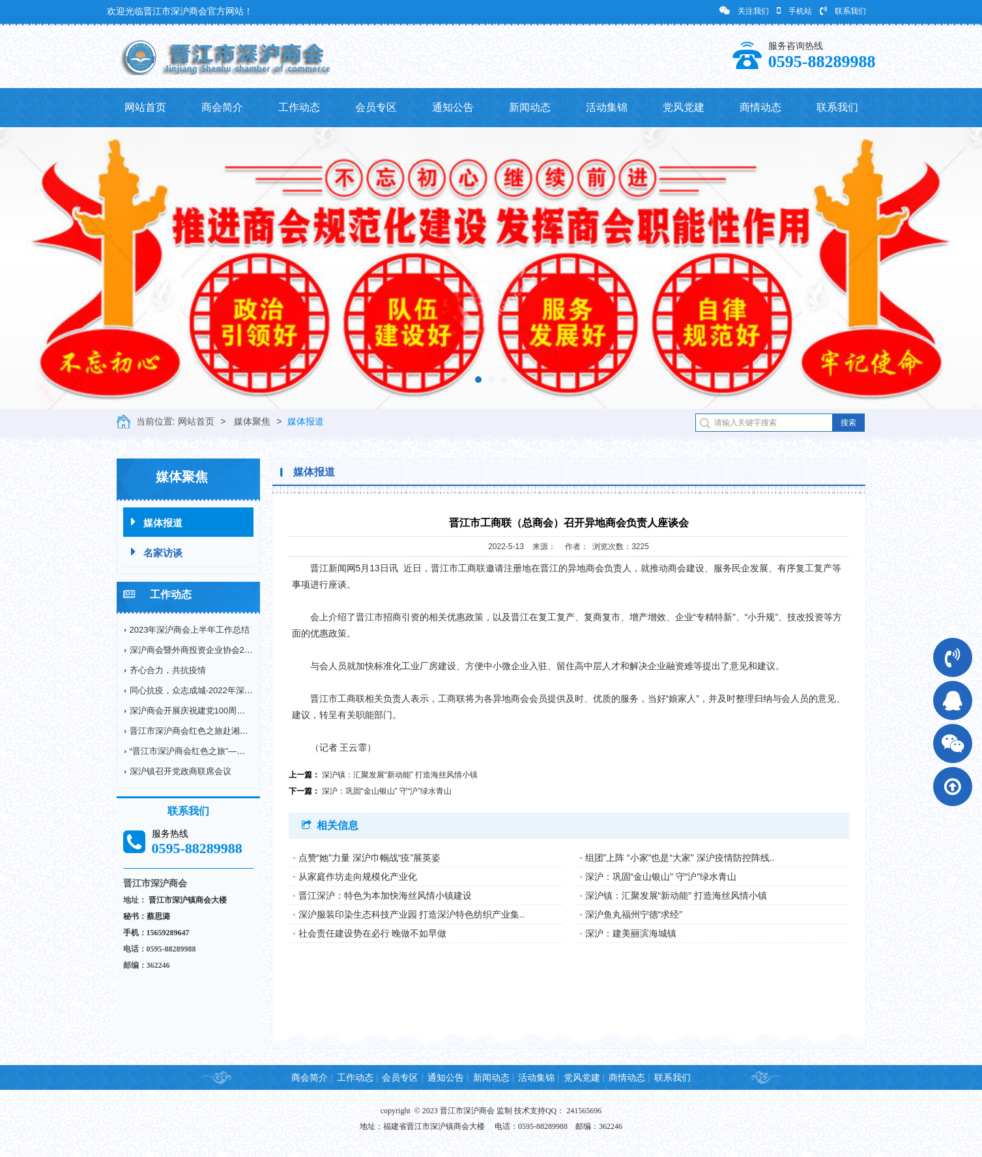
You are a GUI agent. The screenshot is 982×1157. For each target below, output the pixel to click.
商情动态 (760, 107)
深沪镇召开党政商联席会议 (180, 771)
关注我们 (744, 11)
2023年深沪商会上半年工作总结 (190, 630)
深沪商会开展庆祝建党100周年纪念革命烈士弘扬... (225, 710)
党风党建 (683, 107)
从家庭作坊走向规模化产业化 (357, 876)
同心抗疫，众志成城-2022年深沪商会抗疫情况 (217, 690)
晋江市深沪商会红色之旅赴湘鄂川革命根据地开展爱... (231, 731)
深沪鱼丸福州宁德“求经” (633, 914)
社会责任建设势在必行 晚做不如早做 (372, 933)
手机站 (794, 11)
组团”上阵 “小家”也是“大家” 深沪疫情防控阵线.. (680, 857)
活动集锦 (607, 107)
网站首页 (145, 107)
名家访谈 (156, 552)
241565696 (583, 1110)
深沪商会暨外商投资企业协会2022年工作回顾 (215, 650)
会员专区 (376, 107)
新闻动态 (530, 107)
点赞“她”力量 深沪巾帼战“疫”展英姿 (369, 857)
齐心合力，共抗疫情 (168, 670)
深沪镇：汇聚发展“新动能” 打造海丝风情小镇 (400, 774)
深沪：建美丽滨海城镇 (630, 933)
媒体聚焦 (252, 421)
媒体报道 (305, 421)
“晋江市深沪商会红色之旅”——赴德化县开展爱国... (225, 751)
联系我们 (843, 11)
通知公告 (453, 107)
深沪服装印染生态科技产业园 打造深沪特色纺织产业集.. (411, 914)
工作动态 (299, 107)
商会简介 (222, 107)
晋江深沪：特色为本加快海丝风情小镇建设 (385, 895)
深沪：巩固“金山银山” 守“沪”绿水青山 (387, 791)
